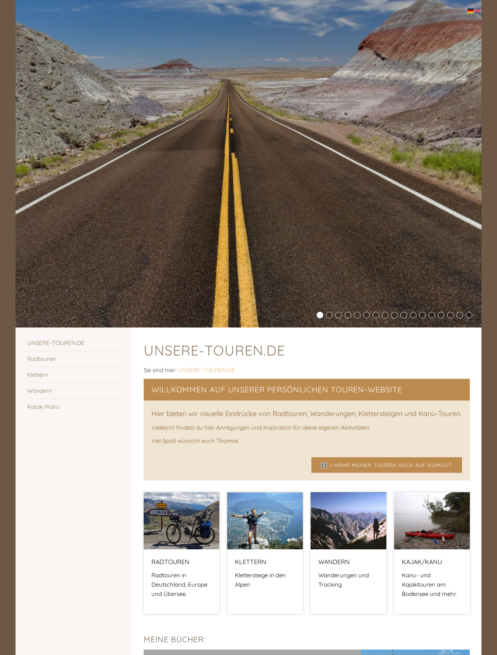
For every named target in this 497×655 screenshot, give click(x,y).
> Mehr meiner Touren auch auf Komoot (386, 465)
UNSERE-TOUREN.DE (206, 370)
